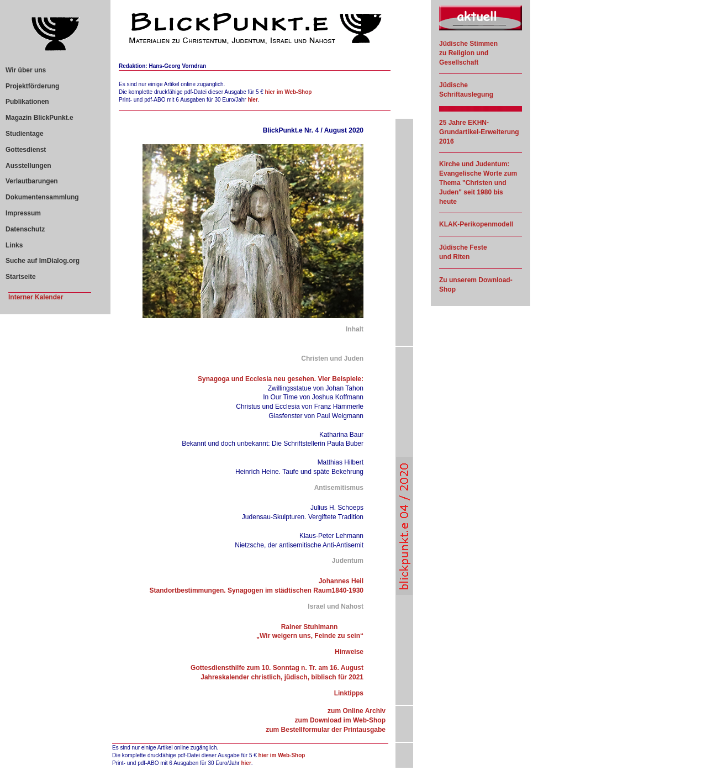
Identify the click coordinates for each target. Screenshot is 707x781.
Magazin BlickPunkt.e (39, 118)
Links (14, 245)
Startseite (21, 277)
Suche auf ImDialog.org (43, 261)
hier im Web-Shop (288, 92)
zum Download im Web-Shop (340, 720)
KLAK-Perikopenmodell (476, 224)
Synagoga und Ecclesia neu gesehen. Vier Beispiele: (280, 379)
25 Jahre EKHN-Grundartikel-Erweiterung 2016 (479, 132)
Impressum (23, 213)
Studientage (25, 134)
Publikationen (27, 101)
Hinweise (349, 652)
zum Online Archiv (357, 711)
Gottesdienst (26, 150)
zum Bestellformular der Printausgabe (326, 729)
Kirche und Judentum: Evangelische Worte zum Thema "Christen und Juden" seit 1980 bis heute (478, 182)
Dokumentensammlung (42, 197)
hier (252, 100)
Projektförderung (32, 86)
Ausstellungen (28, 166)
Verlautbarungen (32, 181)
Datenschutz (25, 229)
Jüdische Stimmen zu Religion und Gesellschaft (468, 53)
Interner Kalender (35, 297)
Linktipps (348, 693)
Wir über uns (26, 70)
